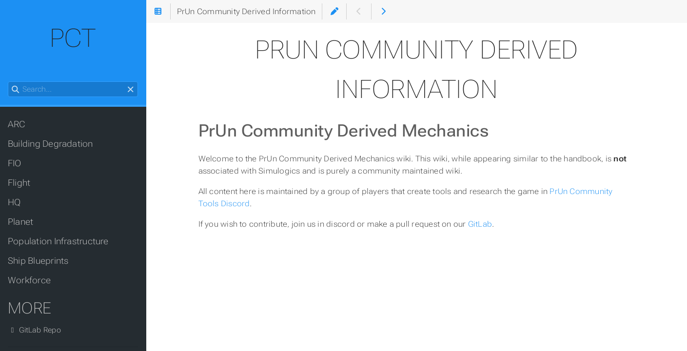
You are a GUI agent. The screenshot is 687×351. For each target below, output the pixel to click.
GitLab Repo (34, 330)
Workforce (29, 280)
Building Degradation (50, 144)
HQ (14, 202)
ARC (16, 124)
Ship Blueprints (38, 261)
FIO (14, 163)
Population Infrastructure (58, 241)
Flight (19, 183)
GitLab (480, 224)
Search (8, 81)
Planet (20, 222)
